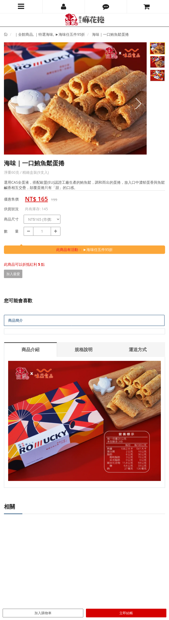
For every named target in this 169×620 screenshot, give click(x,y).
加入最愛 (13, 273)
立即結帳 (126, 613)
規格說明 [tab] (84, 349)
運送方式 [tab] (138, 349)
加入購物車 (43, 613)
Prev (12, 103)
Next (139, 103)
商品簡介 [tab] (15, 320)
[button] (106, 6)
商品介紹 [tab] (30, 349)
